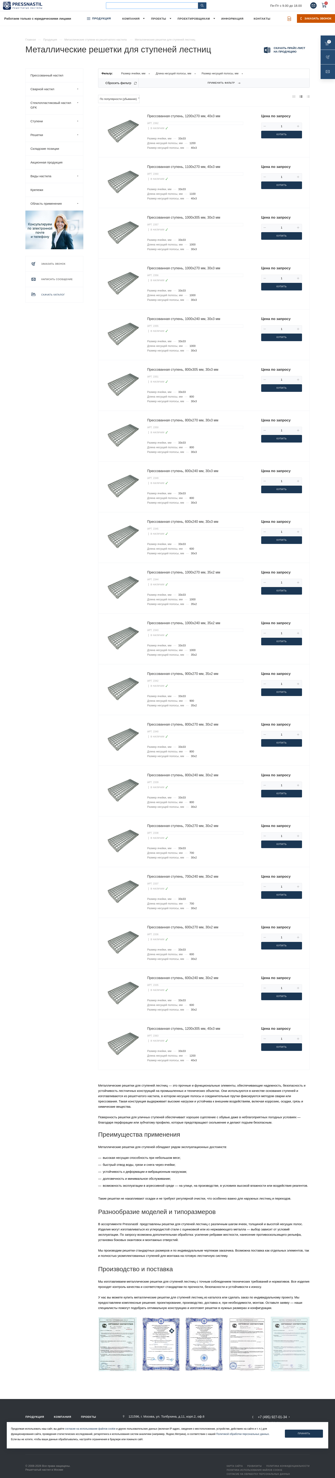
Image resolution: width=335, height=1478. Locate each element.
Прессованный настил (46, 75)
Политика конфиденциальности (288, 1466)
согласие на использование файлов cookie (90, 1428)
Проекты (88, 1416)
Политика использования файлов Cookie (254, 1470)
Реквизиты (254, 1466)
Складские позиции (44, 148)
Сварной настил (56, 89)
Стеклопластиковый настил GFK (56, 105)
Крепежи (36, 190)
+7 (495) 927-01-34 (272, 1417)
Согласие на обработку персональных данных (258, 1474)
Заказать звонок (316, 18)
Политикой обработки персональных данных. (243, 1434)
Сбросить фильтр (118, 83)
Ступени (56, 121)
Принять (304, 1433)
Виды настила (56, 176)
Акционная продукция (46, 162)
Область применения (56, 203)
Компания (62, 1416)
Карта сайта (235, 1466)
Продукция (34, 1416)
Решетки (56, 135)
